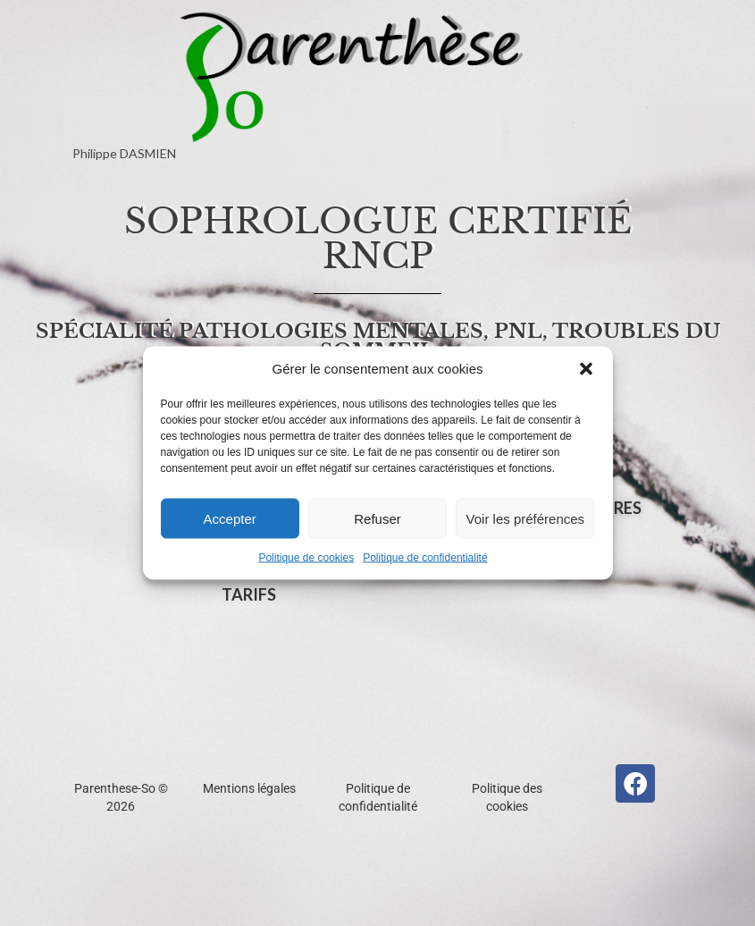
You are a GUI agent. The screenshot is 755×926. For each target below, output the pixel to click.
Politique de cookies (306, 557)
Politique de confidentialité (425, 557)
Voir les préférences (525, 518)
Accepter (230, 518)
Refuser (377, 518)
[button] (586, 369)
